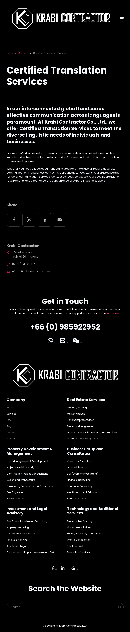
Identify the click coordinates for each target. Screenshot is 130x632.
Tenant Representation (80, 420)
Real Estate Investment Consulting (27, 521)
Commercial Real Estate (21, 533)
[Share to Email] (59, 220)
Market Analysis (76, 413)
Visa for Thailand (77, 498)
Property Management (80, 426)
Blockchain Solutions (79, 527)
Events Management (79, 540)
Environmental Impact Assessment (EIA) (30, 552)
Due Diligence (15, 492)
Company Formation (79, 461)
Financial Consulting (79, 480)
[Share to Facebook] (14, 220)
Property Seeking (77, 407)
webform (113, 313)
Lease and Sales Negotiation (83, 438)
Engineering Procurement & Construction (31, 486)
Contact (11, 432)
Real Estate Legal (16, 546)
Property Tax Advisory (79, 521)
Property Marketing (18, 527)
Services (11, 413)
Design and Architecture (21, 480)
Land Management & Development (27, 461)
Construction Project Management (27, 473)
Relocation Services (78, 552)
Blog (9, 426)
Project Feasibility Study (20, 467)
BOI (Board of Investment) (82, 473)
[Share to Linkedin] (44, 220)
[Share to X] (29, 220)
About (10, 407)
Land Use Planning (17, 540)
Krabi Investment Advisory (82, 492)
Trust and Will (75, 546)
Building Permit (15, 498)
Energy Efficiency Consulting (84, 533)
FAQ (9, 420)
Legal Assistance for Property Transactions (92, 432)
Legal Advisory (75, 467)
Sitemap (11, 438)
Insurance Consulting (79, 486)
